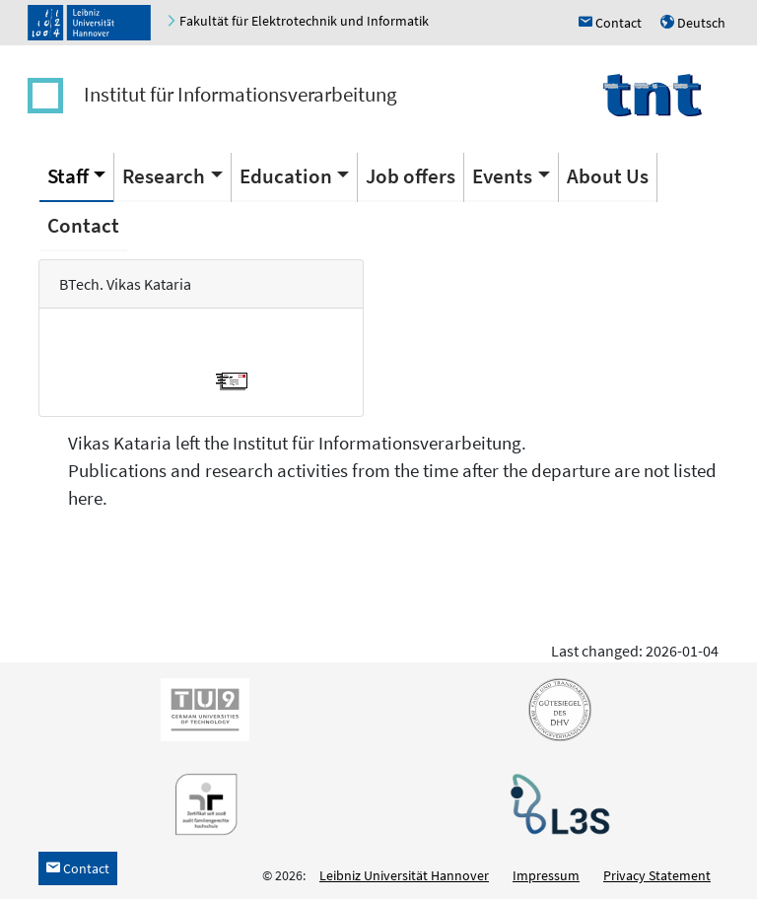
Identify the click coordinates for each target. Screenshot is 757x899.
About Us (608, 176)
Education (286, 176)
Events (502, 176)
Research (163, 176)
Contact (83, 225)
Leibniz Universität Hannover (404, 875)
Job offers (410, 176)
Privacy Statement (657, 875)
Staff (68, 176)
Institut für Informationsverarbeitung (240, 94)
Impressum (546, 875)
